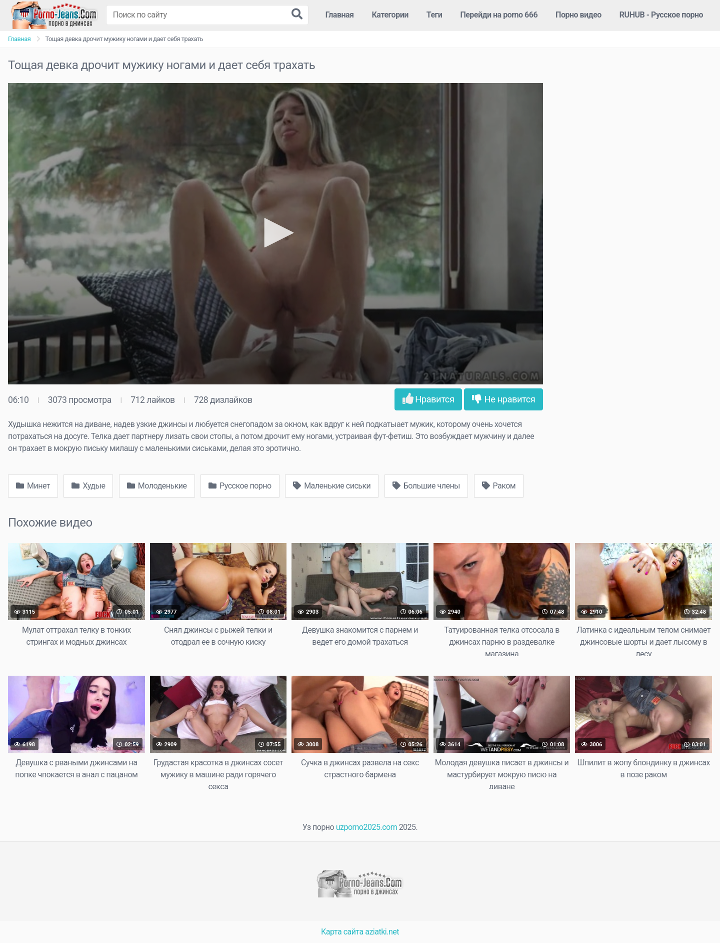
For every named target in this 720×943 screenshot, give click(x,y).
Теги (434, 15)
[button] (276, 233)
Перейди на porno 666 (499, 15)
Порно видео (579, 15)
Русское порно (240, 486)
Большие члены (426, 486)
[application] (275, 233)
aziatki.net (382, 931)
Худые (88, 486)
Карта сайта (342, 931)
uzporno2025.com (366, 827)
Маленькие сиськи (331, 486)
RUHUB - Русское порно (661, 15)
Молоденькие (157, 486)
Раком (499, 486)
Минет (33, 486)
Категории (390, 15)
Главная (340, 15)
